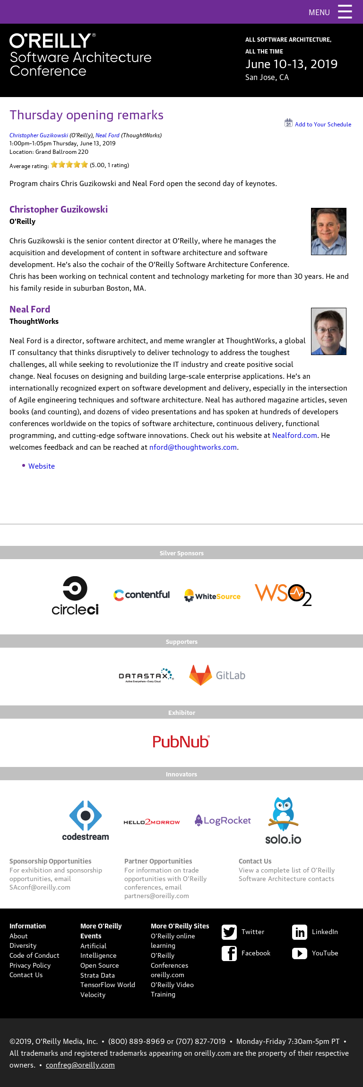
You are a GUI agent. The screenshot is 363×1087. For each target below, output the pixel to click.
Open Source (99, 964)
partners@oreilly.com (156, 895)
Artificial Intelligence (98, 950)
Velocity (92, 993)
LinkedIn (315, 931)
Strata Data (97, 974)
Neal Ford (107, 134)
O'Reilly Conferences (169, 959)
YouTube (315, 952)
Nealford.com (294, 434)
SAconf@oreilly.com (39, 886)
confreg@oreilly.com (80, 1064)
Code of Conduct (34, 954)
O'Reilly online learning (173, 940)
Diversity (22, 944)
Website (41, 465)
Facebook (246, 952)
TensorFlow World (107, 984)
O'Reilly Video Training (172, 988)
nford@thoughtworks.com (193, 446)
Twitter (243, 931)
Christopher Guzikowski (38, 134)
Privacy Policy (30, 964)
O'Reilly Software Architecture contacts (287, 873)
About (18, 935)
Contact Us (26, 974)
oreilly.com (167, 974)
